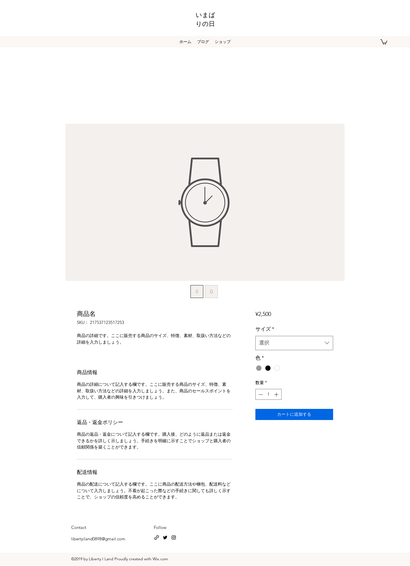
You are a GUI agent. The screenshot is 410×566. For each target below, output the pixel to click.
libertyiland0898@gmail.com (98, 538)
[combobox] (294, 343)
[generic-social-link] (156, 537)
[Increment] (277, 394)
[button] (383, 41)
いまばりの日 (205, 19)
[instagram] (174, 537)
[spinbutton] (268, 394)
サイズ (264, 329)
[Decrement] (260, 394)
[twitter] (165, 537)
